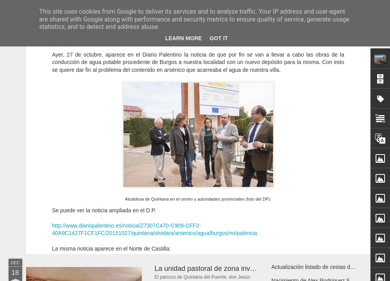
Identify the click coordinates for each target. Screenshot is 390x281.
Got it (219, 38)
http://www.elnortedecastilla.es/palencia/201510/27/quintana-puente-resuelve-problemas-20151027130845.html (186, 182)
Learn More (183, 38)
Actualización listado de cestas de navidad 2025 (330, 267)
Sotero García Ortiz (239, 193)
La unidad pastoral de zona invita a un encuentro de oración (248, 268)
